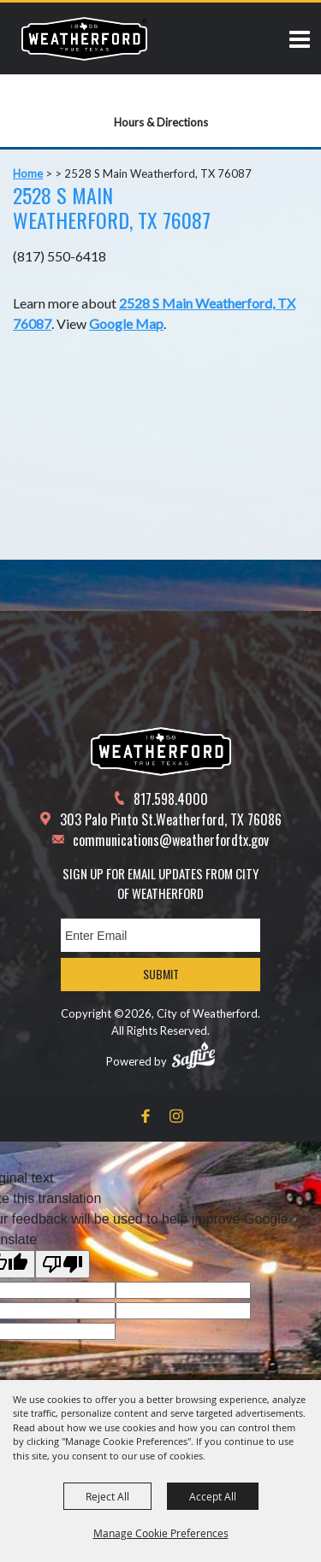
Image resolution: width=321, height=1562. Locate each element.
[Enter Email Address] (160, 935)
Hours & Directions (161, 122)
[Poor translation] (62, 1264)
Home (28, 173)
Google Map (126, 323)
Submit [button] (161, 974)
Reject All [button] (107, 1496)
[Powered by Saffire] (193, 1055)
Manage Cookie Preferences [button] (161, 1533)
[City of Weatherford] (84, 38)
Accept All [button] (212, 1496)
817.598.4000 (171, 799)
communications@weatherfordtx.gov (171, 840)
